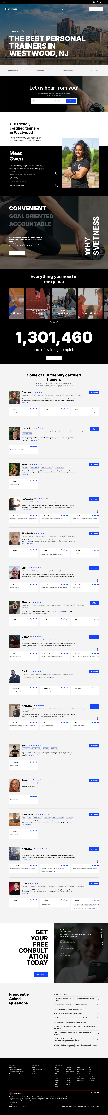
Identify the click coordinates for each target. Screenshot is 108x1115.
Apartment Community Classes (16, 1074)
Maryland (68, 1069)
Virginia (90, 1071)
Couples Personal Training (15, 1069)
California (57, 1071)
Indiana (56, 1086)
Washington (91, 1074)
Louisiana (68, 1067)
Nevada (68, 1080)
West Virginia (92, 1078)
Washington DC (92, 1076)
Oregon (79, 1076)
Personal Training (13, 1067)
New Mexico (69, 1084)
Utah (90, 1069)
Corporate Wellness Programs (16, 1071)
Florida (56, 1078)
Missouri (68, 1078)
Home (37, 9)
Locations (77, 9)
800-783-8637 (9, 2)
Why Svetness (53, 9)
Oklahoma (79, 1074)
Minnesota (68, 1076)
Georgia (57, 1080)
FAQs (33, 1071)
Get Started (71, 101)
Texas (90, 1067)
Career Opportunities (37, 1069)
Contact (85, 9)
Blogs (61, 9)
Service (69, 9)
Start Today (96, 9)
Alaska (56, 1067)
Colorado (57, 1074)
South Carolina (80, 1080)
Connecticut (58, 1076)
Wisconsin (91, 1080)
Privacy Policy (64, 1106)
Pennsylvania (80, 1078)
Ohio (78, 1071)
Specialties (11, 1076)
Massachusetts (70, 1071)
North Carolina (80, 1069)
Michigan (68, 1074)
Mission (34, 1067)
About (44, 9)
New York (79, 1067)
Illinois (56, 1084)
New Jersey (69, 1082)
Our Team (34, 1074)
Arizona (57, 1069)
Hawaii (56, 1082)
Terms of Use (72, 1106)
